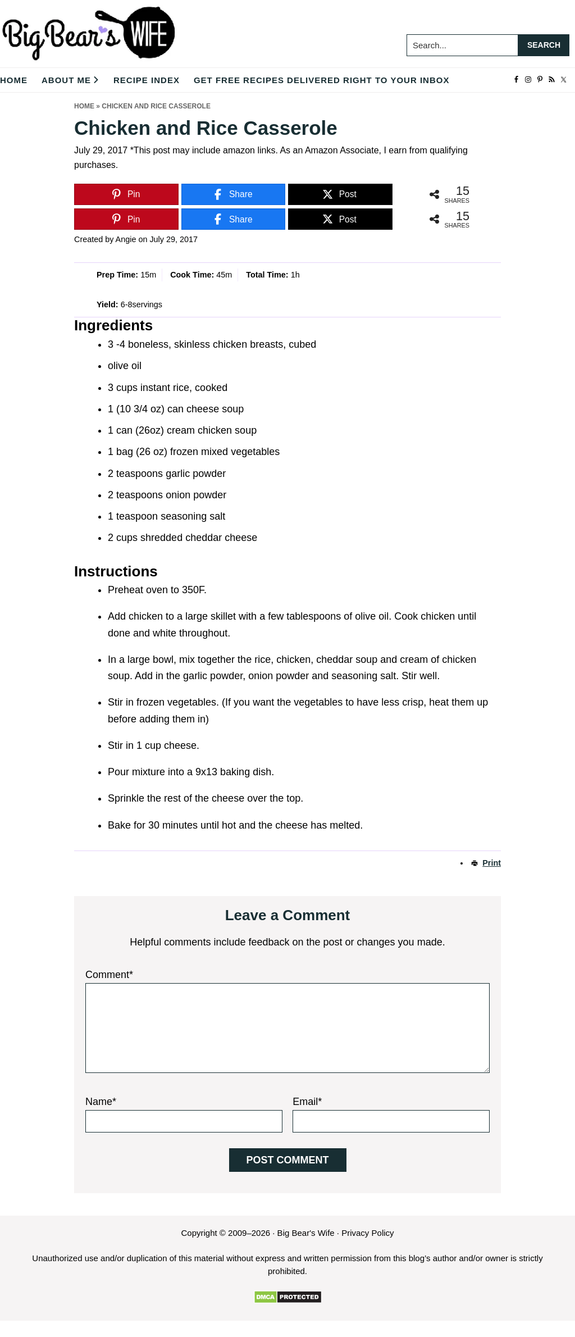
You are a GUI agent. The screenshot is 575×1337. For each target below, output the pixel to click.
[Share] (233, 194)
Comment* (109, 974)
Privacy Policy (367, 1233)
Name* (100, 1101)
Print (491, 862)
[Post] (340, 194)
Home (84, 106)
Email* (307, 1101)
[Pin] (126, 194)
